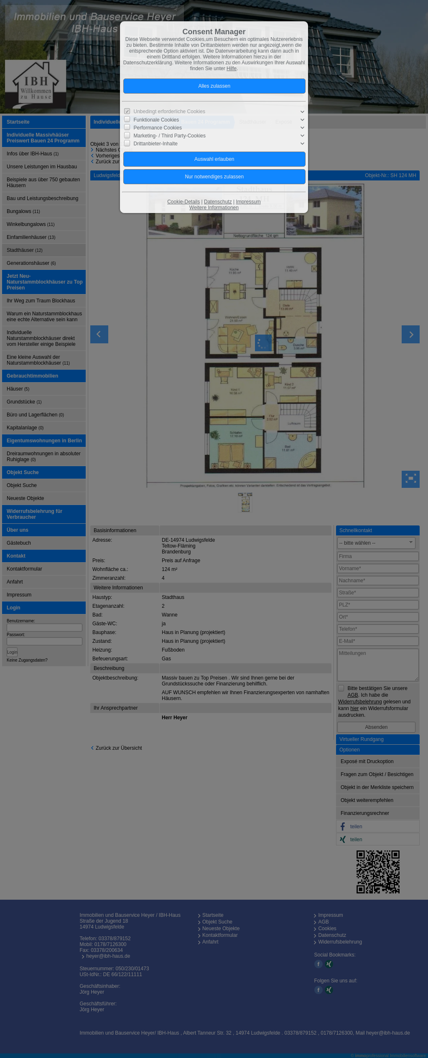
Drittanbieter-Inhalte (156, 144)
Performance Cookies (158, 128)
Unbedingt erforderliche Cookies (169, 111)
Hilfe (232, 68)
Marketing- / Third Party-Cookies (170, 136)
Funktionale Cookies (156, 120)
